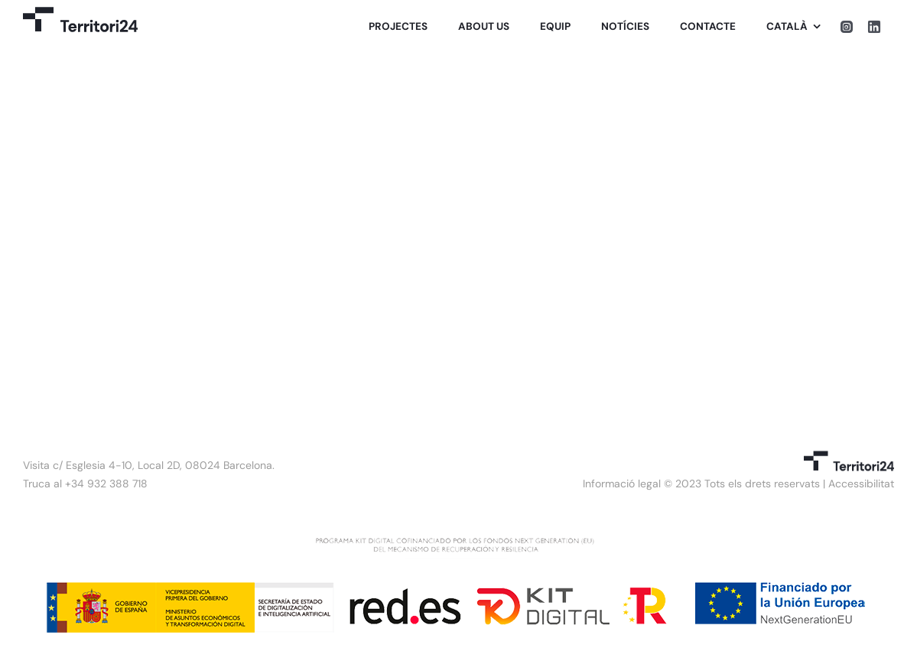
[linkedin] (874, 27)
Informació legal (622, 483)
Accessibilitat (861, 483)
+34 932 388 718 (106, 483)
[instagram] (847, 27)
